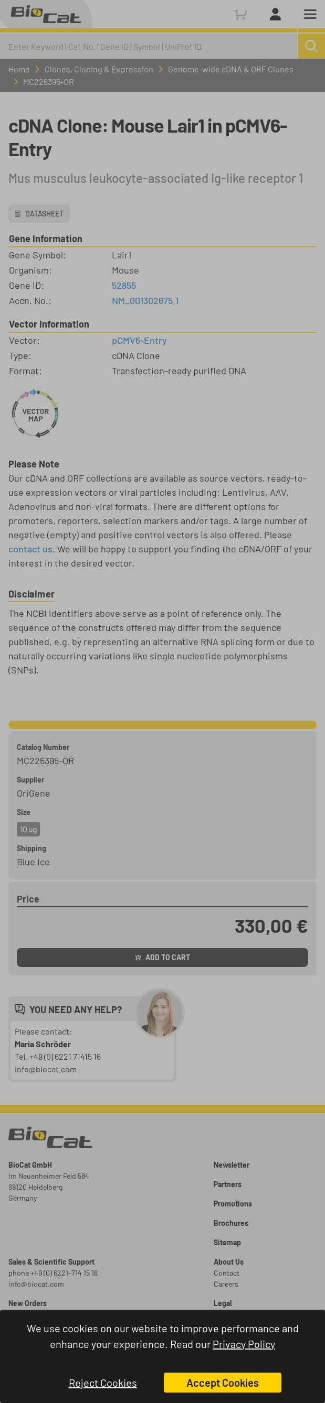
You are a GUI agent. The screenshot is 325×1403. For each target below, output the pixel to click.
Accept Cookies (222, 1382)
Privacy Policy (244, 1343)
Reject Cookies (103, 1382)
